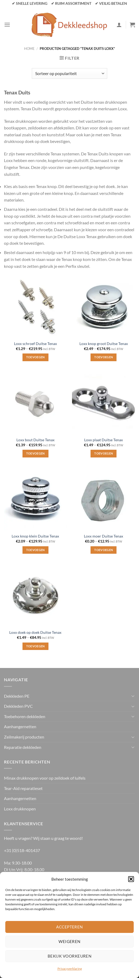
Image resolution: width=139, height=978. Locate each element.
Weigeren (69, 941)
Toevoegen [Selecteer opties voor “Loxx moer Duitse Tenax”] (103, 550)
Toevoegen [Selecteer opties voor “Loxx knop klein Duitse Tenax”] (35, 550)
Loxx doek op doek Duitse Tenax (35, 632)
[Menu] (7, 24)
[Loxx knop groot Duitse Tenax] (103, 306)
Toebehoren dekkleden (24, 716)
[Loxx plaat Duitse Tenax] (103, 402)
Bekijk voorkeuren (70, 956)
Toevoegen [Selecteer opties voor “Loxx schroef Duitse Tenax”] (35, 357)
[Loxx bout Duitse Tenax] (35, 402)
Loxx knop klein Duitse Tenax (35, 536)
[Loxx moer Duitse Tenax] (103, 499)
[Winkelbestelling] (69, 73)
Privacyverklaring (69, 969)
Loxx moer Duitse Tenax (103, 536)
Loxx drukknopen (20, 808)
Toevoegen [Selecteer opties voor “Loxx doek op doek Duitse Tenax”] (35, 646)
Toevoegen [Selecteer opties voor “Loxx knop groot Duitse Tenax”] (103, 357)
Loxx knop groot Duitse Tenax (103, 344)
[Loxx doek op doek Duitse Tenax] (35, 595)
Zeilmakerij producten (24, 736)
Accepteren (69, 926)
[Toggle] (133, 696)
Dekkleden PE (16, 695)
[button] (131, 879)
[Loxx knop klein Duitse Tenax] (35, 499)
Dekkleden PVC (18, 706)
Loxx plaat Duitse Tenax (103, 440)
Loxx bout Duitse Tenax (35, 440)
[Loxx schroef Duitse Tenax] (35, 306)
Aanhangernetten (20, 726)
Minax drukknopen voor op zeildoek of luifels (45, 777)
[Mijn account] (119, 24)
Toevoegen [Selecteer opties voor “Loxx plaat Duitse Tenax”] (103, 453)
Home (29, 48)
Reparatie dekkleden (22, 747)
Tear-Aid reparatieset (23, 788)
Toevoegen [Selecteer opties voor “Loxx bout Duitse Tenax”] (35, 453)
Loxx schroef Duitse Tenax (35, 344)
